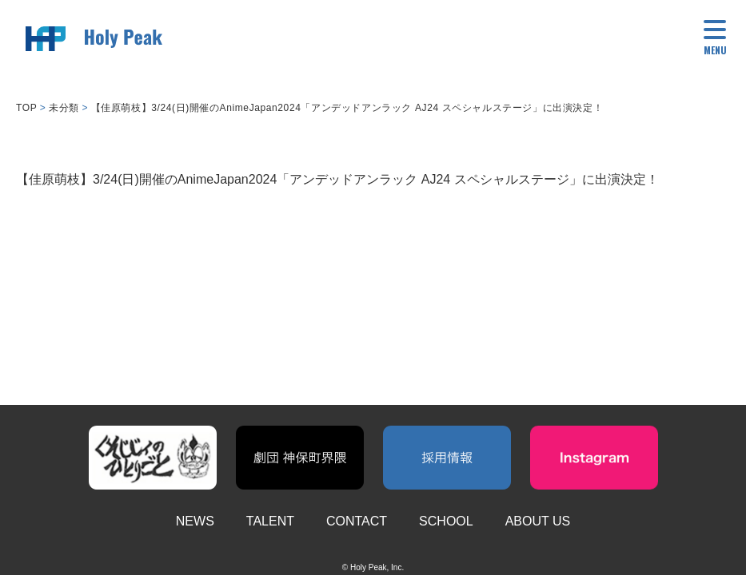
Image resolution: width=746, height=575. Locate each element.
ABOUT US (538, 521)
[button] (715, 40)
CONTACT (356, 521)
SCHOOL (446, 521)
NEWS (195, 521)
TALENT (270, 521)
